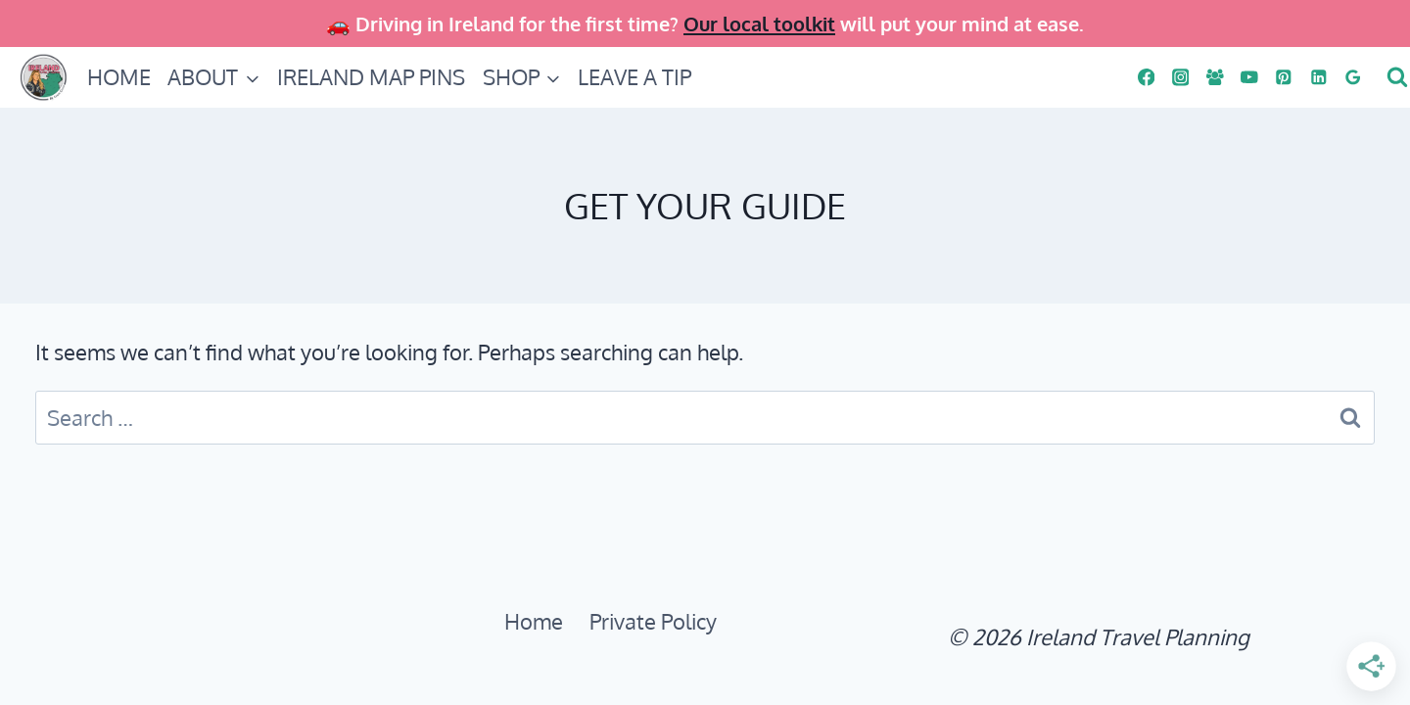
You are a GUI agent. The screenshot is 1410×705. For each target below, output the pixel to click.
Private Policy (653, 620)
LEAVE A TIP (634, 76)
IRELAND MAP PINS (371, 76)
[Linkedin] (1318, 77)
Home (533, 620)
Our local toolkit (759, 23)
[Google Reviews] (1353, 77)
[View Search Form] (1395, 77)
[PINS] (1284, 77)
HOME (119, 76)
